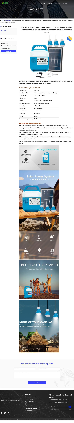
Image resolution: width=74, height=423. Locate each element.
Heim (35, 3)
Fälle (2, 33)
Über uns (57, 3)
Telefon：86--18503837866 (7, 398)
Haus (3, 20)
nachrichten (8, 20)
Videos (50, 3)
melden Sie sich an (70, 409)
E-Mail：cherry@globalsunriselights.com (10, 400)
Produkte (42, 3)
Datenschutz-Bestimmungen (7, 419)
